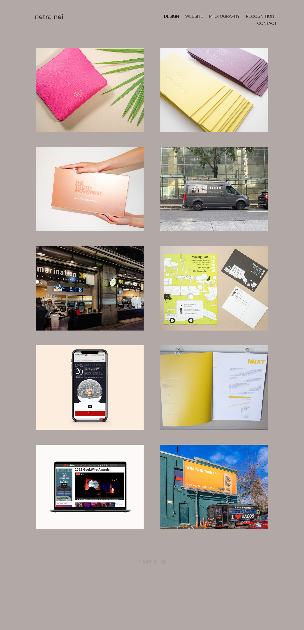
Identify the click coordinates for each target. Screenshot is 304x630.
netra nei (49, 16)
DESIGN (171, 16)
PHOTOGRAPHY (224, 16)
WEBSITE (194, 16)
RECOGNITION (260, 16)
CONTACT (267, 23)
